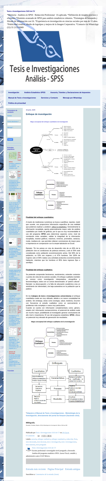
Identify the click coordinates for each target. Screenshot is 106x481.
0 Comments (30, 436)
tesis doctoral (41, 442)
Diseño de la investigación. (19, 332)
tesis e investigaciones (68, 442)
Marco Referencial (19, 218)
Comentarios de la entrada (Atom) (47, 474)
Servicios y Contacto (49, 98)
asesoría (34, 439)
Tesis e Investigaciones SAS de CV (21, 11)
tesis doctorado (31, 442)
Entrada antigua (72, 469)
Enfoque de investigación (39, 114)
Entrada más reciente (36, 469)
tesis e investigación (54, 442)
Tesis (75, 439)
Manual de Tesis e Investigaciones (22, 98)
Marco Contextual (19, 174)
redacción (69, 439)
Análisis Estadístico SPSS (34, 92)
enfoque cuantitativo (59, 439)
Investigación (13, 92)
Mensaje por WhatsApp (72, 98)
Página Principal (55, 469)
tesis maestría (30, 445)
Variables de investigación (19, 264)
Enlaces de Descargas (12, 352)
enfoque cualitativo (44, 439)
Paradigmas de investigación (19, 310)
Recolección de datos (19, 196)
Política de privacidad (17, 103)
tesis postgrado (41, 445)
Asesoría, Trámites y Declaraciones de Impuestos (70, 92)
